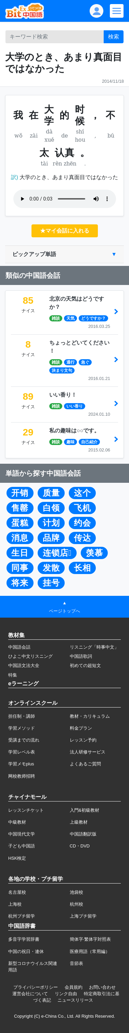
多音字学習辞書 (23, 939)
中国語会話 (19, 647)
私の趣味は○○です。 (74, 430)
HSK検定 (17, 858)
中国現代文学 (21, 834)
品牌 (51, 538)
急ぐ (85, 362)
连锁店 (57, 553)
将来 (19, 582)
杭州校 (76, 904)
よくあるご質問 (85, 763)
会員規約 (73, 987)
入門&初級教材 (85, 810)
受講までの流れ (23, 740)
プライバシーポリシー (35, 987)
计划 (51, 523)
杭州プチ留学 (21, 916)
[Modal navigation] (117, 11)
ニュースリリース (75, 1000)
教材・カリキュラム (90, 716)
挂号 (51, 582)
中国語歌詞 (81, 656)
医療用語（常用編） (90, 951)
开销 (19, 493)
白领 (51, 508)
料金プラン (81, 728)
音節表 (76, 963)
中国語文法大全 (23, 665)
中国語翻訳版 (83, 834)
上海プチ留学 (83, 916)
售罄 (19, 508)
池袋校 (76, 892)
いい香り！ (63, 395)
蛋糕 (19, 523)
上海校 (15, 904)
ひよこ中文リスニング (30, 656)
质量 (51, 493)
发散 (51, 567)
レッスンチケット (26, 810)
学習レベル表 (21, 751)
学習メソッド (21, 728)
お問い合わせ (102, 987)
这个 (82, 493)
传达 (82, 538)
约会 (82, 523)
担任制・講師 (21, 716)
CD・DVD (80, 845)
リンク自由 (66, 993)
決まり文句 (62, 370)
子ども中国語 (21, 845)
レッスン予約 (83, 740)
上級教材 (79, 822)
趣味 (70, 442)
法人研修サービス (87, 751)
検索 (113, 36)
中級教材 (17, 822)
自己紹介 (89, 442)
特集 (12, 675)
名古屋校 (17, 892)
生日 (19, 553)
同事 (19, 567)
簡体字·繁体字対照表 (90, 939)
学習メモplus (21, 763)
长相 (82, 567)
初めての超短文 (85, 665)
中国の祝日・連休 (26, 951)
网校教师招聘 (21, 776)
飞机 (82, 508)
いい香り (74, 406)
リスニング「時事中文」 (94, 647)
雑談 (56, 318)
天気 (70, 318)
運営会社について (30, 993)
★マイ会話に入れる (64, 231)
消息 (19, 538)
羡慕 (94, 553)
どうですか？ (93, 318)
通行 (70, 362)
